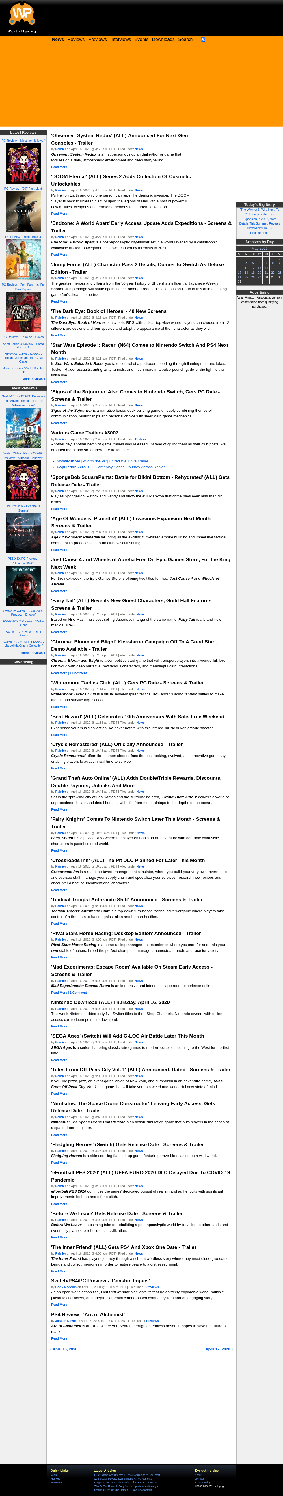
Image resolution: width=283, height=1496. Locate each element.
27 (259, 277)
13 (259, 268)
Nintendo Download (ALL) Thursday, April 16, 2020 (110, 1002)
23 (279, 272)
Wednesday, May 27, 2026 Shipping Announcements (123, 1478)
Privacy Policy (202, 1482)
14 (266, 268)
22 (273, 272)
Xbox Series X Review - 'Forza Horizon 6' (23, 345)
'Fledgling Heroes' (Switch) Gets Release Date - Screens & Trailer (127, 1144)
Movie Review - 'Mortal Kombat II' (23, 370)
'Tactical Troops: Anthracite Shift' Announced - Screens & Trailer (126, 899)
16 (279, 268)
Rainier (60, 149)
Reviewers (56, 1482)
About (198, 1474)
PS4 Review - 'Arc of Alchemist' (88, 1314)
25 (246, 277)
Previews (97, 39)
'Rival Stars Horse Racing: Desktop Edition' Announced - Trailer (126, 933)
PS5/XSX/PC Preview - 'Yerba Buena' (23, 623)
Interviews (120, 39)
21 (266, 272)
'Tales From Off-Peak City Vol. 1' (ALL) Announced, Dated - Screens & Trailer (140, 1069)
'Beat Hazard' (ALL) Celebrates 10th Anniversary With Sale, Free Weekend (137, 716)
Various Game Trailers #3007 (84, 433)
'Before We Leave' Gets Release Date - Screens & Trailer (117, 1213)
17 (239, 272)
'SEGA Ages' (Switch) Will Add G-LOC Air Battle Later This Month (127, 1036)
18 (246, 272)
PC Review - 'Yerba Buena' (23, 236)
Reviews (76, 39)
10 (239, 268)
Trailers (140, 439)
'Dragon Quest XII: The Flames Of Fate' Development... (124, 1489)
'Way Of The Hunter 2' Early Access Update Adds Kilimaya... (127, 1486)
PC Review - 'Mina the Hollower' (23, 140)
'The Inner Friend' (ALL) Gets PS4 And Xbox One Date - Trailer (123, 1247)
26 (253, 277)
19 (253, 272)
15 (273, 268)
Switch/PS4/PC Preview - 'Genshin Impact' (100, 1281)
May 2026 (260, 249)
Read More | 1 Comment (69, 673)
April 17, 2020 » (219, 1349)
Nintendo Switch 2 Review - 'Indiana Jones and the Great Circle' (23, 357)
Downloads (163, 39)
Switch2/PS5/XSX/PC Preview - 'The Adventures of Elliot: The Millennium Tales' (23, 400)
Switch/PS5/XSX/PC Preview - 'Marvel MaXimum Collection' (23, 644)
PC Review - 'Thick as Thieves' (23, 337)
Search (185, 39)
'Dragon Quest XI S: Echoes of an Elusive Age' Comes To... (126, 1482)
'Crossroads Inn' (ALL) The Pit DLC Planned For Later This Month (128, 860)
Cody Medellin (66, 1287)
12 (253, 268)
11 (246, 268)
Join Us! (199, 1478)
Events (141, 39)
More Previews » (33, 652)
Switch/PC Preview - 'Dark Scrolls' (23, 633)
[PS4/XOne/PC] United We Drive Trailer (102, 461)
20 (259, 272)
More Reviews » (34, 378)
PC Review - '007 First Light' (23, 188)
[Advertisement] (141, 86)
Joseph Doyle (65, 1320)
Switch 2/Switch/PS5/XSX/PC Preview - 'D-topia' (23, 612)
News (139, 149)
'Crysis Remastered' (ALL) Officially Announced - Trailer (117, 744)
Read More (59, 167)
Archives (55, 1478)
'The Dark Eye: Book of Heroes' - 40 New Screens (109, 311)
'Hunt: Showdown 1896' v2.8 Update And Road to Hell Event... (128, 1474)
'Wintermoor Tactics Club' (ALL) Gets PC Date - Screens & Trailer (127, 683)
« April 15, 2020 (63, 1349)
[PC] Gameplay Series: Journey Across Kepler (111, 467)
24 (239, 277)
